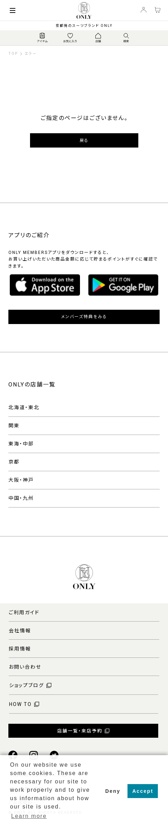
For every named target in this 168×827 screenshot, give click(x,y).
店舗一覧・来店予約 (79, 731)
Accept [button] (142, 791)
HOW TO (20, 704)
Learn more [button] (29, 816)
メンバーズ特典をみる (84, 316)
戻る (84, 140)
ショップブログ (26, 685)
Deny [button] (112, 791)
